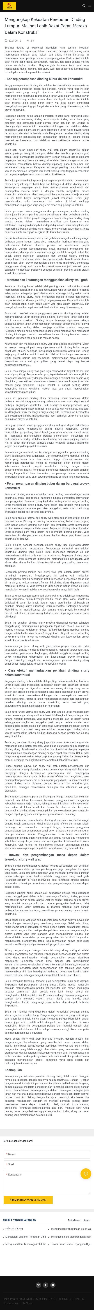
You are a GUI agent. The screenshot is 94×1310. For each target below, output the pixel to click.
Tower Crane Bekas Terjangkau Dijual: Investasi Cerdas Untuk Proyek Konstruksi (71, 1244)
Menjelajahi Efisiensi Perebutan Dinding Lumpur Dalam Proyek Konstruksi (25, 1236)
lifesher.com (11, 1303)
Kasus (87, 1220)
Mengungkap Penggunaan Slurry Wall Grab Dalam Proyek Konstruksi (71, 1228)
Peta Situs (26, 1303)
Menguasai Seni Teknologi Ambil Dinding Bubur (25, 1244)
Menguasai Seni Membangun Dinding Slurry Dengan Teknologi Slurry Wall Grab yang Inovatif (71, 1236)
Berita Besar (74, 1220)
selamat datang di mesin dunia (14, 1228)
